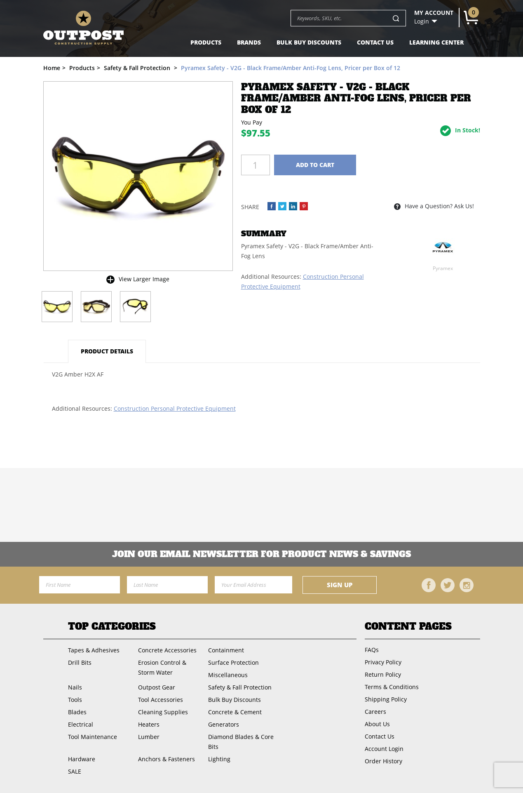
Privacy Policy (383, 662)
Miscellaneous (228, 675)
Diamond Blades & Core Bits (241, 742)
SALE (74, 771)
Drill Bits (79, 662)
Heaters (148, 724)
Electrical (80, 724)
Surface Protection (233, 662)
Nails (75, 687)
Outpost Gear (156, 687)
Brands (249, 42)
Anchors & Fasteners (166, 759)
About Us (377, 724)
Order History (383, 761)
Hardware (81, 759)
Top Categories (112, 626)
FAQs (372, 650)
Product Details (107, 351)
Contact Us (375, 42)
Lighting (219, 759)
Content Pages (408, 626)
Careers (375, 711)
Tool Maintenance (92, 737)
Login (421, 21)
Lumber (148, 737)
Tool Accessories (160, 700)
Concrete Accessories (167, 650)
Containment (226, 650)
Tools (75, 700)
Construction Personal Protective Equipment (175, 408)
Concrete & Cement (235, 712)
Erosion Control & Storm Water (162, 667)
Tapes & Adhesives (94, 650)
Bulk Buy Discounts (309, 42)
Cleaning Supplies (163, 712)
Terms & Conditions (392, 687)
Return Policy (383, 674)
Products (205, 42)
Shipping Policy (386, 699)
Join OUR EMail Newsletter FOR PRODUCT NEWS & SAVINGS (261, 554)
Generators (223, 724)
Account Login (384, 749)
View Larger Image (144, 279)
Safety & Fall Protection (240, 687)
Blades (77, 712)
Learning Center (436, 42)
